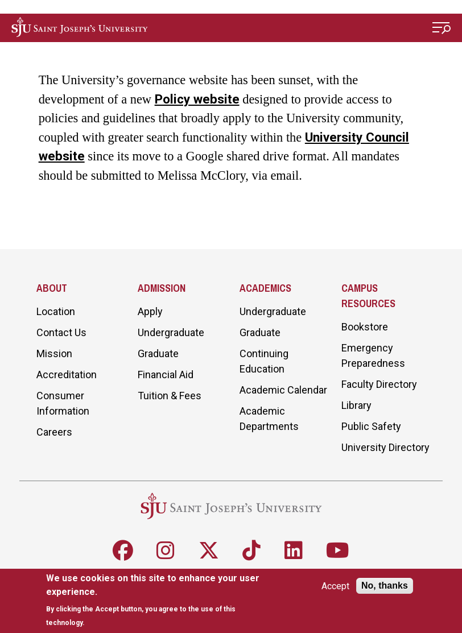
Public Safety (371, 426)
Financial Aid (165, 374)
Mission (54, 353)
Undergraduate (171, 332)
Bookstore (364, 327)
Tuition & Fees (169, 396)
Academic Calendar (283, 390)
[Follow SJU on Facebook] (123, 550)
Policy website (197, 99)
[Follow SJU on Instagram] (166, 550)
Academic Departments (269, 418)
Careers (54, 432)
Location (55, 311)
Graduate (158, 353)
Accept (335, 586)
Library (356, 405)
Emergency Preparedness (373, 355)
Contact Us (61, 332)
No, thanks (384, 585)
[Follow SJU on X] (209, 550)
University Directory (385, 447)
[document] (157, 600)
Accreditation (66, 374)
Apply (150, 311)
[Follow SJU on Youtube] (337, 550)
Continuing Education (264, 361)
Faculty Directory (379, 384)
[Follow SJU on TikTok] (251, 550)
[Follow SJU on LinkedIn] (294, 550)
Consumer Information (62, 403)
